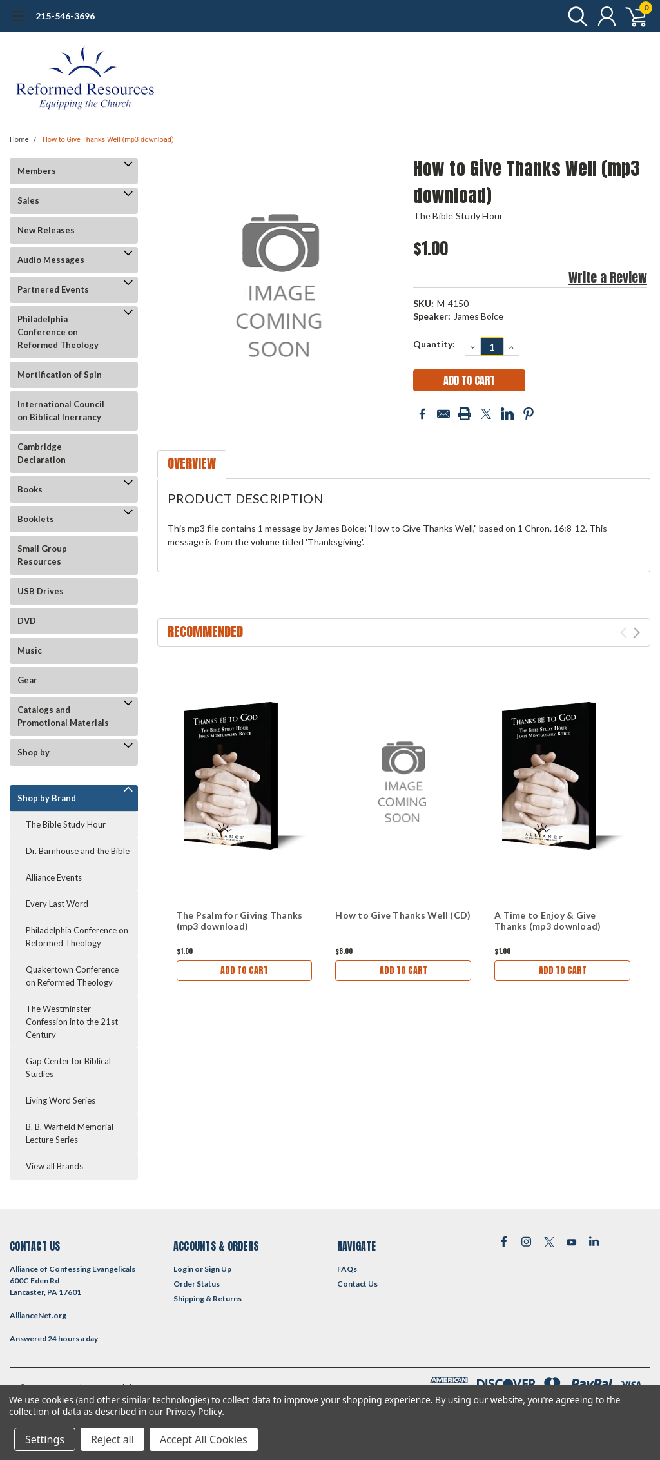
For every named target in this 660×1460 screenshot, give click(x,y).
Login (183, 1269)
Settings (44, 1439)
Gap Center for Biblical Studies (68, 1067)
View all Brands (54, 1166)
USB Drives (40, 591)
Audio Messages (50, 260)
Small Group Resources (42, 555)
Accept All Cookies (204, 1439)
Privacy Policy (194, 1411)
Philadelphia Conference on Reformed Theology (58, 332)
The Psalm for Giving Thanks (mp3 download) (240, 921)
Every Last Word (57, 904)
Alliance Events (54, 877)
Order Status (196, 1284)
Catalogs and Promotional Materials (63, 716)
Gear (27, 680)
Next (636, 633)
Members (36, 171)
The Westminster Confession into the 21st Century (72, 1022)
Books (30, 489)
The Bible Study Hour (66, 824)
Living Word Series (60, 1100)
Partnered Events (53, 289)
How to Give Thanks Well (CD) (403, 915)
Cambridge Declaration (41, 453)
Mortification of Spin (59, 374)
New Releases (46, 230)
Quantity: (434, 343)
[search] (574, 16)
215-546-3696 (65, 15)
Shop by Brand (46, 798)
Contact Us (357, 1284)
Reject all (112, 1439)
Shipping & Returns (207, 1298)
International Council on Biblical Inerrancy (60, 410)
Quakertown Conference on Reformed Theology (72, 976)
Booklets (35, 519)
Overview (192, 463)
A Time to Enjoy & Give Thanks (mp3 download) (547, 921)
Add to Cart (244, 970)
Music (29, 650)
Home (19, 139)
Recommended (205, 631)
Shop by (33, 752)
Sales (28, 200)
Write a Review (607, 277)
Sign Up (217, 1269)
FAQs (347, 1269)
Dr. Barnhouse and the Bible (78, 851)
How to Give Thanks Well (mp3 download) (108, 139)
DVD (26, 621)
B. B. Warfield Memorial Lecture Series (69, 1133)
